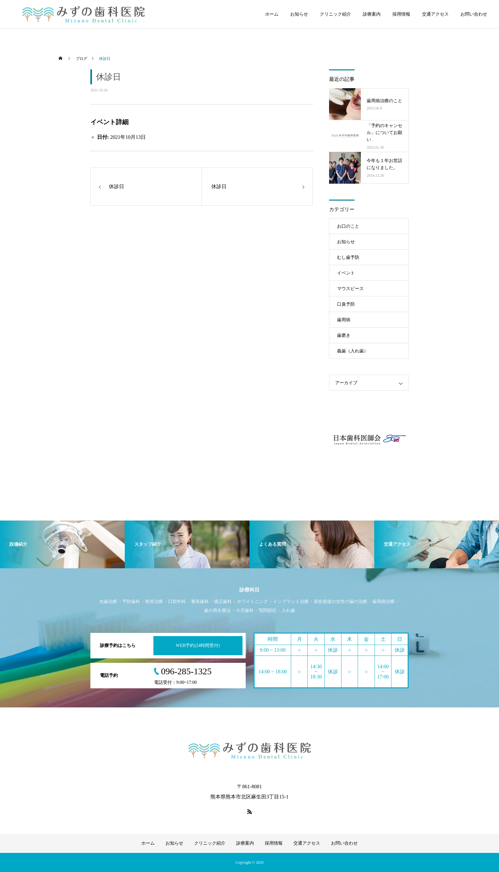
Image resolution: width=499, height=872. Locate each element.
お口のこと (348, 226)
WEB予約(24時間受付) (198, 645)
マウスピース (350, 288)
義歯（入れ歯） (352, 351)
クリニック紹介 (335, 14)
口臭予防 (346, 304)
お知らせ (299, 14)
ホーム (271, 14)
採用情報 (401, 14)
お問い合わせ (473, 14)
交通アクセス (435, 14)
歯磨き (343, 335)
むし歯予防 (348, 257)
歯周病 (343, 319)
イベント (346, 273)
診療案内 (372, 14)
